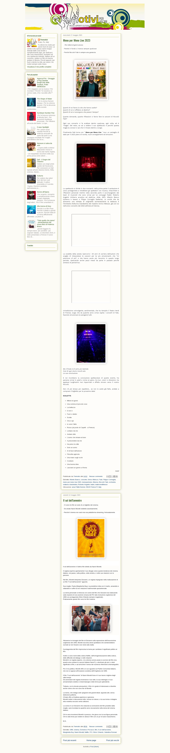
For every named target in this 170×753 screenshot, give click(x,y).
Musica (95, 482)
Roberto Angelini (84, 484)
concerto (84, 479)
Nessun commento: (96, 476)
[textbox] (91, 263)
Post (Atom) (94, 746)
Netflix (87, 732)
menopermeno (87, 482)
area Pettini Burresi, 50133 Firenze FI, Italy (86, 487)
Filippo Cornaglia (109, 479)
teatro (93, 484)
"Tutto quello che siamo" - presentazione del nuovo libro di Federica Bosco (46, 223)
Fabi (100, 479)
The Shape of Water (44, 99)
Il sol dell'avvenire (72, 500)
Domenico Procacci (87, 730)
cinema (76, 730)
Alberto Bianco (75, 479)
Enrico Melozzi (93, 479)
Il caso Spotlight (43, 127)
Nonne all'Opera (43, 192)
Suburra (40, 176)
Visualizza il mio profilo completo (39, 67)
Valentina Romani (110, 732)
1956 (71, 730)
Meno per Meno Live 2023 (76, 40)
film (96, 730)
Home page (91, 740)
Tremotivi (44, 40)
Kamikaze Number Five (46, 113)
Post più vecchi (112, 740)
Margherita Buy (68, 732)
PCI (91, 732)
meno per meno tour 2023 (72, 482)
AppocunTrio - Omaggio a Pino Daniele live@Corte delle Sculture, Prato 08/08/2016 (46, 83)
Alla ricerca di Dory (44, 206)
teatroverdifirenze (101, 484)
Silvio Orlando (98, 732)
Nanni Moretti (79, 732)
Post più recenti (69, 740)
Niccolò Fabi (103, 482)
